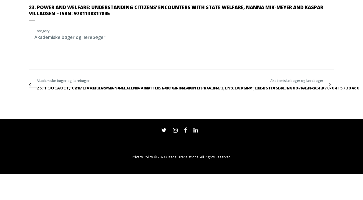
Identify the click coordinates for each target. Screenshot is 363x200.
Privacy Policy (142, 157)
